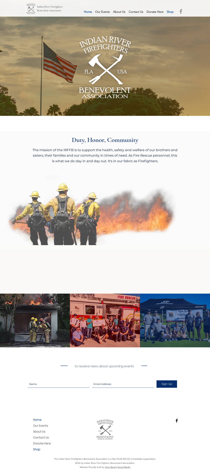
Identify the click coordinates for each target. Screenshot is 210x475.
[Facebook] (176, 420)
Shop (36, 449)
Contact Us (41, 438)
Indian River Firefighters (50, 6)
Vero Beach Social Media (117, 467)
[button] (155, 12)
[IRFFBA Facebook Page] (181, 11)
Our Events (40, 426)
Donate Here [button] (42, 443)
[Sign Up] (167, 384)
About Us (39, 432)
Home (37, 420)
